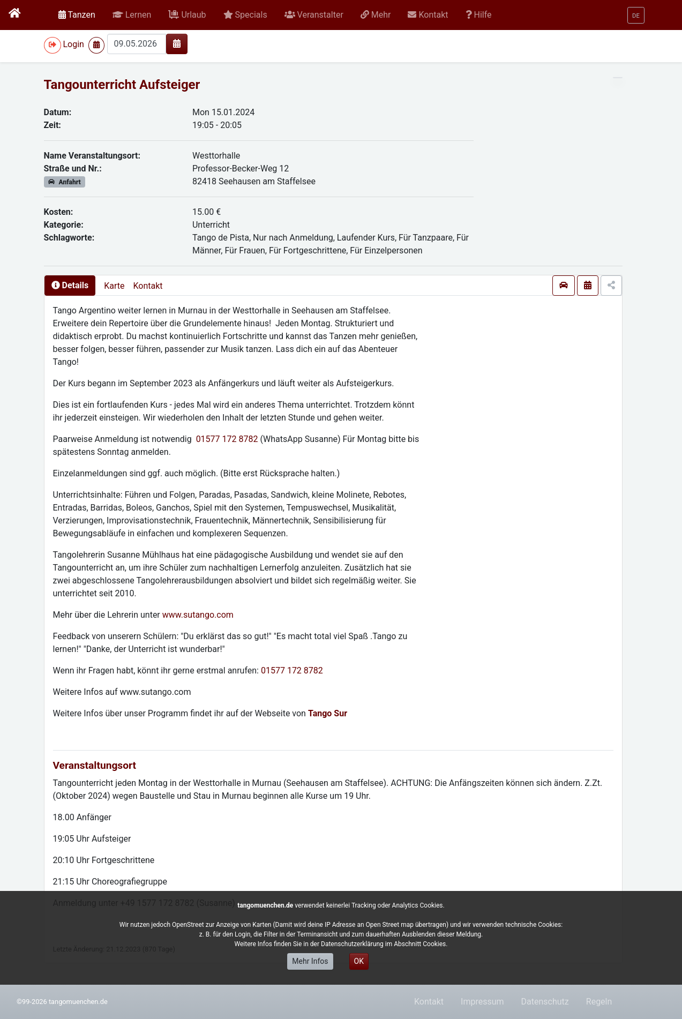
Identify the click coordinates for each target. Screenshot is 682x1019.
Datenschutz (545, 1001)
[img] (177, 43)
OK (359, 961)
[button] (132, 15)
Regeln (599, 1001)
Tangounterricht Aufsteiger (122, 84)
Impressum (482, 1001)
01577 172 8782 (227, 439)
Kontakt (147, 286)
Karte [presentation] (114, 286)
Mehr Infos (310, 961)
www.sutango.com (198, 615)
